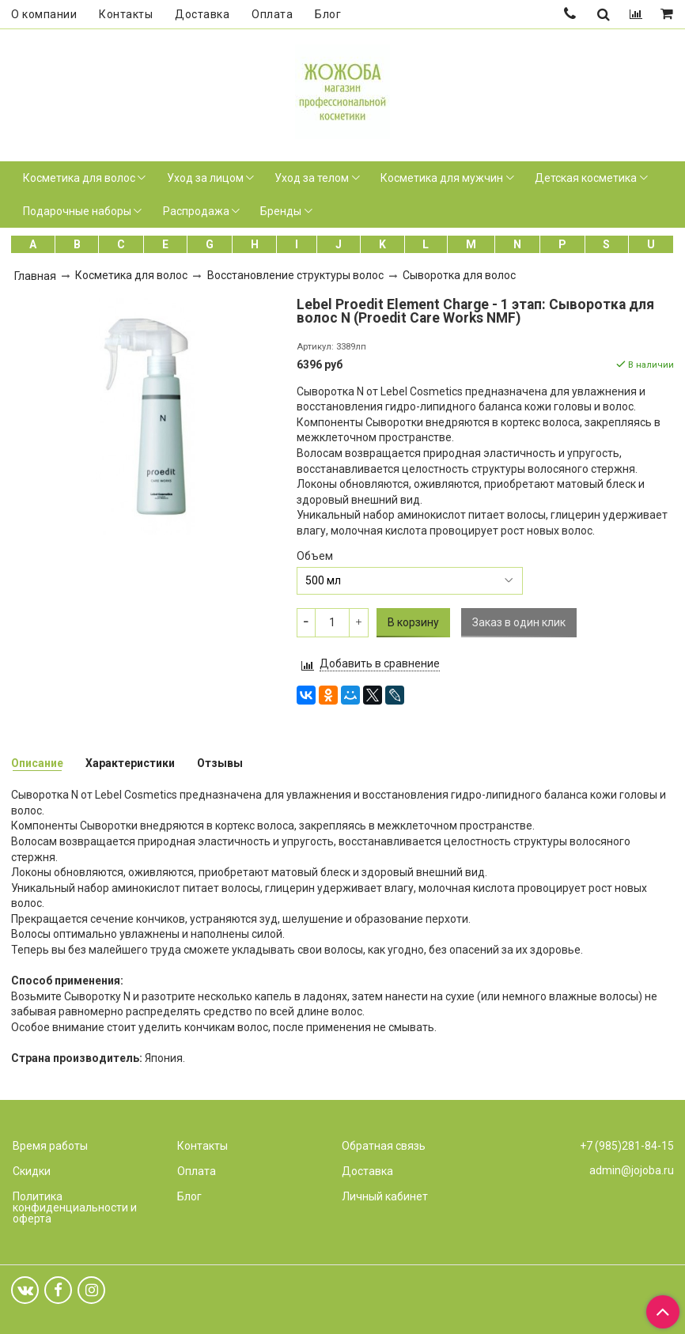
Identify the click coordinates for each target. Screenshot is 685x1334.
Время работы (50, 1145)
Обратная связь (384, 1145)
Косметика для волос (79, 178)
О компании (44, 14)
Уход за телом (311, 178)
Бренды (280, 211)
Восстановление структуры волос (295, 275)
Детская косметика (586, 178)
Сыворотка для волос (459, 275)
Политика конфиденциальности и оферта (75, 1207)
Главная (35, 276)
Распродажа (196, 211)
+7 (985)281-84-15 (627, 1145)
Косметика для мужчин (441, 178)
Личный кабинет (385, 1196)
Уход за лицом (205, 178)
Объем (315, 555)
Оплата (272, 14)
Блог (328, 14)
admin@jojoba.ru (631, 1170)
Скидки (32, 1171)
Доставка (202, 14)
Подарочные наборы (77, 211)
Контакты (126, 14)
